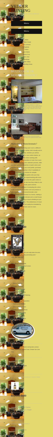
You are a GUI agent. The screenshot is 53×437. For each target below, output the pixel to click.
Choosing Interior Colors (19, 430)
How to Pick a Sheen (17, 426)
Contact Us (14, 417)
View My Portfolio (16, 420)
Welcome (13, 414)
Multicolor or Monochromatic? (20, 423)
